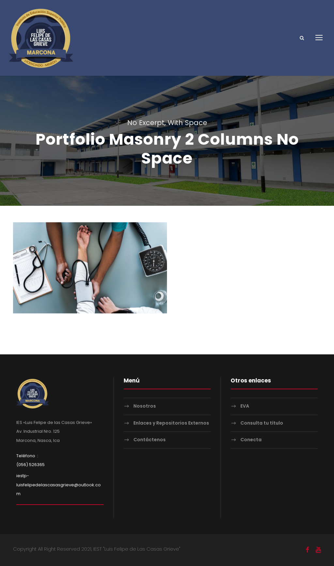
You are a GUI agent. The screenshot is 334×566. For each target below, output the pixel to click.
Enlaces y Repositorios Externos (171, 423)
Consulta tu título (261, 423)
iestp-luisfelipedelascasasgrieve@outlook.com (58, 484)
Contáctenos (149, 439)
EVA (244, 406)
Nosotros (144, 406)
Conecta (251, 439)
